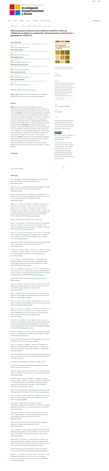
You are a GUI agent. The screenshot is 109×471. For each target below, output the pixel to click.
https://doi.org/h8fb (16, 409)
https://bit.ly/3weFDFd (26, 305)
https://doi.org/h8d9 (31, 341)
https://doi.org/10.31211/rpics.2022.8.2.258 (24, 89)
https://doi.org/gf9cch (17, 246)
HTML (64, 68)
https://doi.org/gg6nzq (22, 238)
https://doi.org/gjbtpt (25, 265)
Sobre (9, 20)
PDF (58, 68)
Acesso (99, 1)
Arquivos (22, 20)
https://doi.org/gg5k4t (17, 350)
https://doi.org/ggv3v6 (17, 290)
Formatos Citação (60, 98)
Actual (15, 20)
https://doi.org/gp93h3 (25, 297)
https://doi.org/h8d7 (16, 316)
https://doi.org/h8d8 (27, 328)
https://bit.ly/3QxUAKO (17, 358)
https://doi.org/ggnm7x (17, 200)
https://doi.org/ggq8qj (17, 255)
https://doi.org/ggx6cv (39, 274)
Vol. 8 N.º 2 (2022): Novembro (34, 26)
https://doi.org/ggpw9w (37, 445)
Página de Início (14, 26)
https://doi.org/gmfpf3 (17, 375)
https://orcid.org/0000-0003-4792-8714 (21, 77)
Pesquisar (96, 20)
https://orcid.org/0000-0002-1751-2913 (21, 47)
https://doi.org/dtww (16, 418)
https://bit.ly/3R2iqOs (41, 451)
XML (71, 68)
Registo (94, 1)
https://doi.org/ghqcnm (42, 392)
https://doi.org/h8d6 (27, 229)
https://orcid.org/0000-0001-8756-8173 (21, 62)
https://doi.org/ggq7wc (17, 183)
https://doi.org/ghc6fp (34, 216)
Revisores (35, 20)
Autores (29, 20)
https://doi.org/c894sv (17, 426)
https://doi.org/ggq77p (17, 191)
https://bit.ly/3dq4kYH (21, 399)
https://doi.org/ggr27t (27, 386)
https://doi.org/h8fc (18, 460)
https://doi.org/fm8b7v (17, 435)
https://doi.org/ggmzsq (22, 335)
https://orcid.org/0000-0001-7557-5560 (21, 54)
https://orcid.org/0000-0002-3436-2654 (21, 84)
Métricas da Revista (46, 20)
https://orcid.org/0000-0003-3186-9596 (21, 69)
